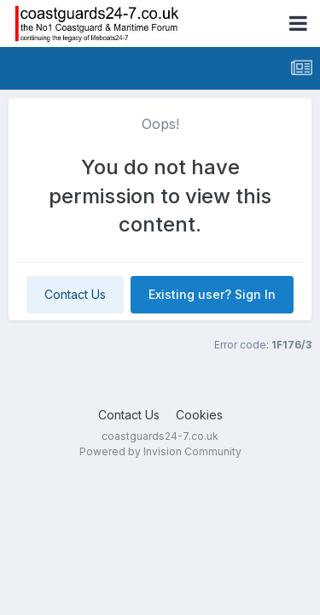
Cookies (199, 414)
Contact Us (75, 294)
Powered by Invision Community (160, 451)
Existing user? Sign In (212, 294)
